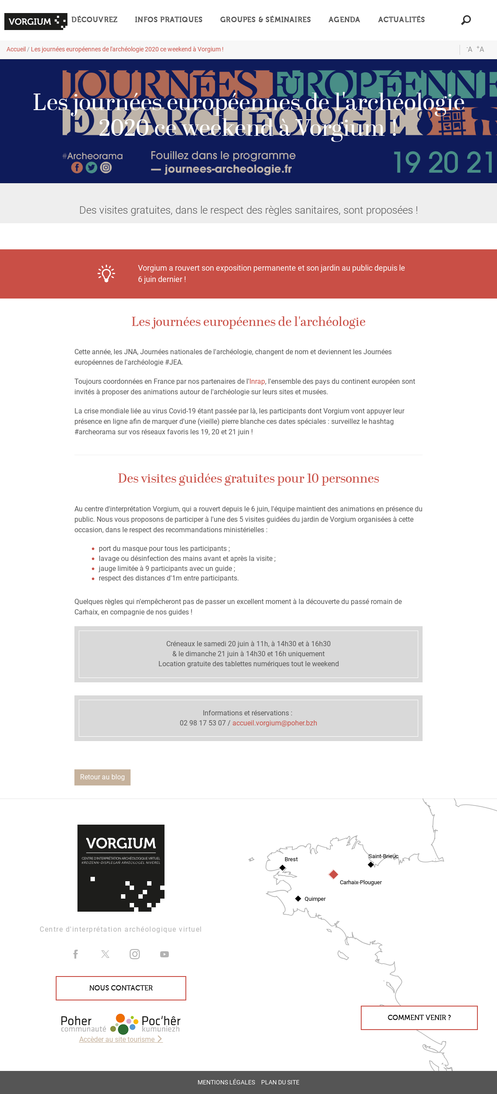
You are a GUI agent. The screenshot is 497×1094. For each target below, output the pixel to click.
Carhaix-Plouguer (361, 882)
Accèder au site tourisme (121, 1039)
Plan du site (280, 1082)
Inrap (257, 381)
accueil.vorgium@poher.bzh (274, 723)
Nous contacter (121, 988)
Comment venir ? (419, 1018)
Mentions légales (226, 1082)
